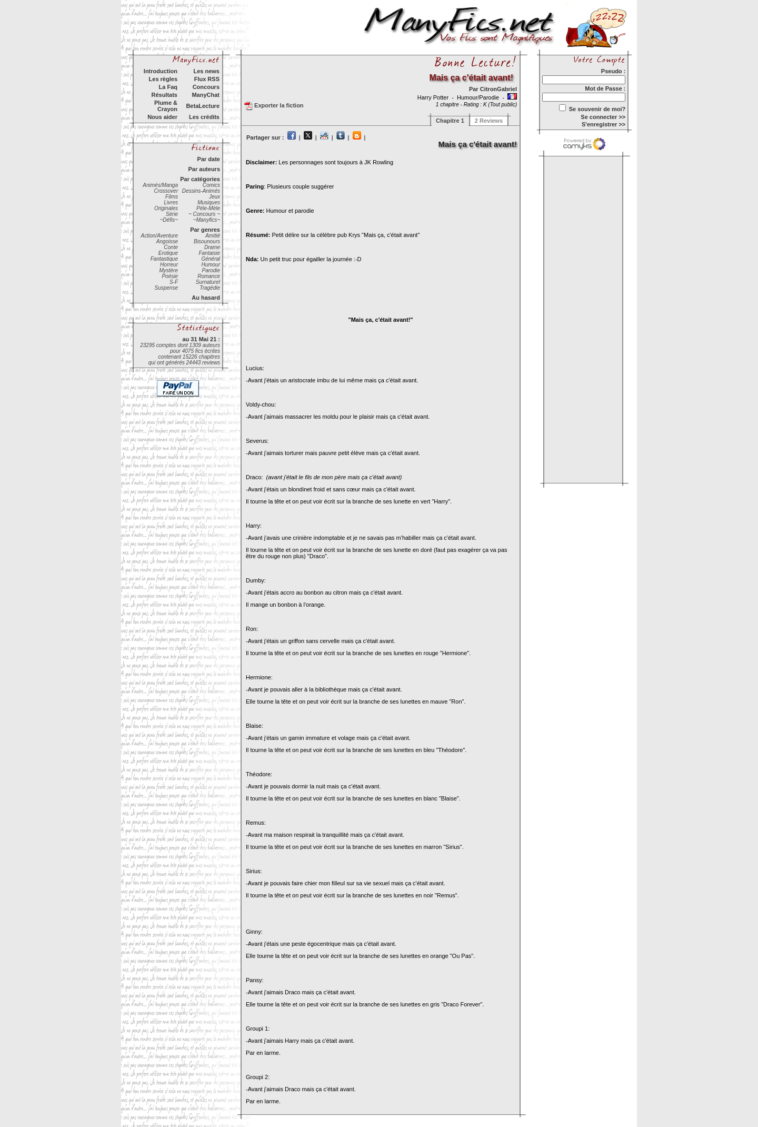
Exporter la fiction (274, 106)
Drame (212, 247)
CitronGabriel (498, 89)
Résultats (164, 95)
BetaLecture (203, 106)
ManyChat (206, 95)
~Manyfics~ (206, 220)
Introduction (160, 71)
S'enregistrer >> (603, 124)
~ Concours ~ (204, 214)
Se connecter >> (603, 117)
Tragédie (210, 288)
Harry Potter (433, 97)
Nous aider (162, 117)
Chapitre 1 (450, 120)
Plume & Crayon (165, 106)
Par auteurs (204, 169)
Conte (171, 247)
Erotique (168, 253)
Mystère (168, 270)
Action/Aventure (159, 236)
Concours (206, 87)
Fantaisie (209, 253)
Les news (206, 71)
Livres (171, 202)
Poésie (170, 276)
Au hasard (206, 297)
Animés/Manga (160, 185)
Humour (210, 265)
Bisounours (207, 241)
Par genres (205, 229)
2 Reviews (489, 120)
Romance (208, 276)
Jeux (214, 197)
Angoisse (167, 241)
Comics (211, 185)
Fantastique (164, 259)
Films (171, 197)
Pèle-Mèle (208, 208)
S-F (173, 282)
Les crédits (204, 117)
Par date (208, 159)
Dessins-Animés (201, 191)
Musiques (208, 202)
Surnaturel (208, 282)
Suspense (166, 288)
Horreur (169, 265)
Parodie (211, 270)
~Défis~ (169, 220)
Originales (166, 208)
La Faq (168, 87)
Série (172, 214)
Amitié (212, 236)
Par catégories (200, 179)
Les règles (163, 79)
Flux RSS (207, 79)
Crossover (166, 191)
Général (210, 259)
